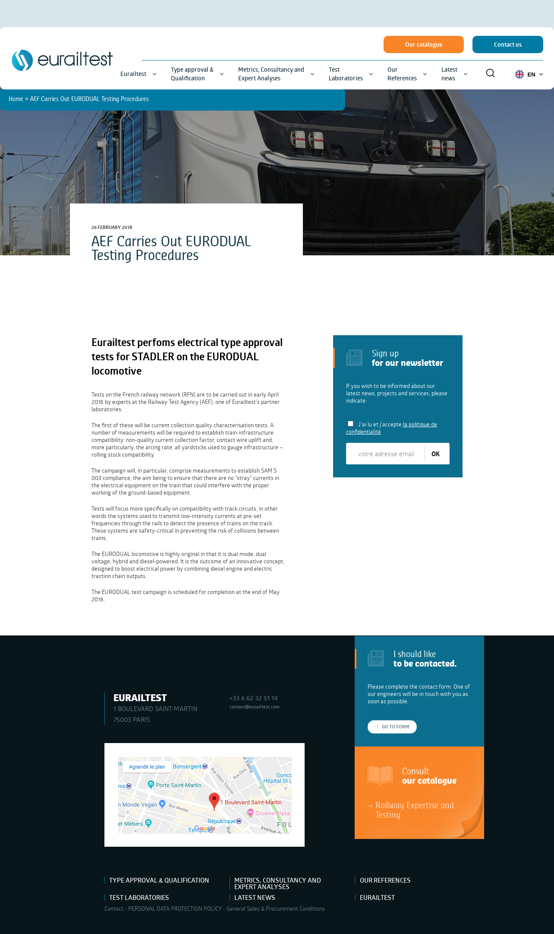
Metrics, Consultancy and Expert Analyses (277, 883)
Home (16, 98)
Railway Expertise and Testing (414, 809)
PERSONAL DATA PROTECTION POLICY (175, 908)
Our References (385, 880)
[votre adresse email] (386, 453)
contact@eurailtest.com (255, 706)
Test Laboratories (139, 897)
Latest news (254, 897)
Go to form (395, 726)
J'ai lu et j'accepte (391, 427)
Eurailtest (377, 897)
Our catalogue (423, 44)
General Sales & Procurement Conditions (276, 908)
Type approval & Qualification (159, 880)
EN (529, 74)
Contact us (508, 44)
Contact (113, 908)
